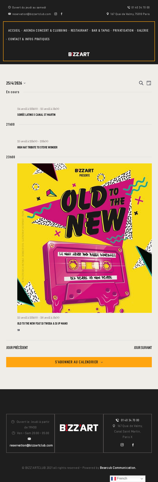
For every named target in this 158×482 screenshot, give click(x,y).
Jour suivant (143, 348)
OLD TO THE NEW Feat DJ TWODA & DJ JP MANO (42, 323)
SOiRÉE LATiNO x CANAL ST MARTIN (36, 114)
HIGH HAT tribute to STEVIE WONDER (37, 147)
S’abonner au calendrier (76, 362)
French (119, 478)
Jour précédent (17, 348)
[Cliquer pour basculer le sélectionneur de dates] (16, 83)
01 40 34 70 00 (130, 420)
